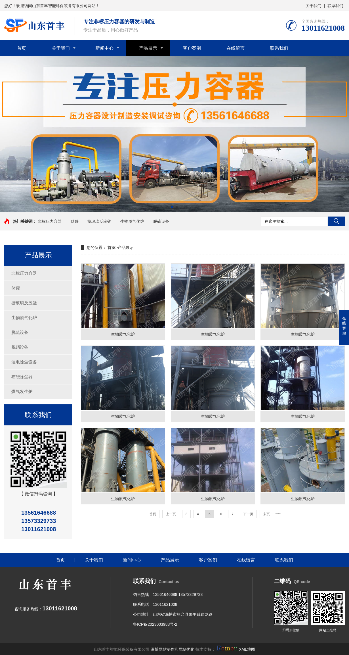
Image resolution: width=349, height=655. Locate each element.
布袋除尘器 (22, 376)
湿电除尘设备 (24, 361)
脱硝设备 (19, 347)
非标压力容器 (50, 221)
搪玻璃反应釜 (99, 221)
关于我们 (313, 5)
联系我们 (335, 5)
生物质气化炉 (132, 221)
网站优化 (186, 649)
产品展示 (148, 48)
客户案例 (192, 48)
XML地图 (247, 649)
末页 (266, 514)
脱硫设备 (161, 221)
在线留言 (235, 48)
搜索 (336, 221)
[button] (172, 207)
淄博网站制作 (162, 649)
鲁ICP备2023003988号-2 (155, 624)
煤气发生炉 (22, 391)
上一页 (171, 514)
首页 (21, 48)
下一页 (248, 514)
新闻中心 (104, 48)
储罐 (75, 221)
